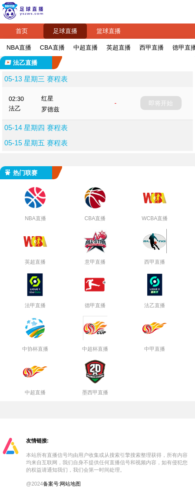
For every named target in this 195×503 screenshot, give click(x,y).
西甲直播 (151, 47)
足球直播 (65, 30)
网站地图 (70, 484)
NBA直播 (19, 47)
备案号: (51, 484)
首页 (22, 30)
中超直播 (85, 47)
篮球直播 (108, 30)
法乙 (15, 108)
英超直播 (118, 47)
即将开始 (161, 103)
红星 (47, 98)
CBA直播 (52, 47)
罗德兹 (50, 109)
